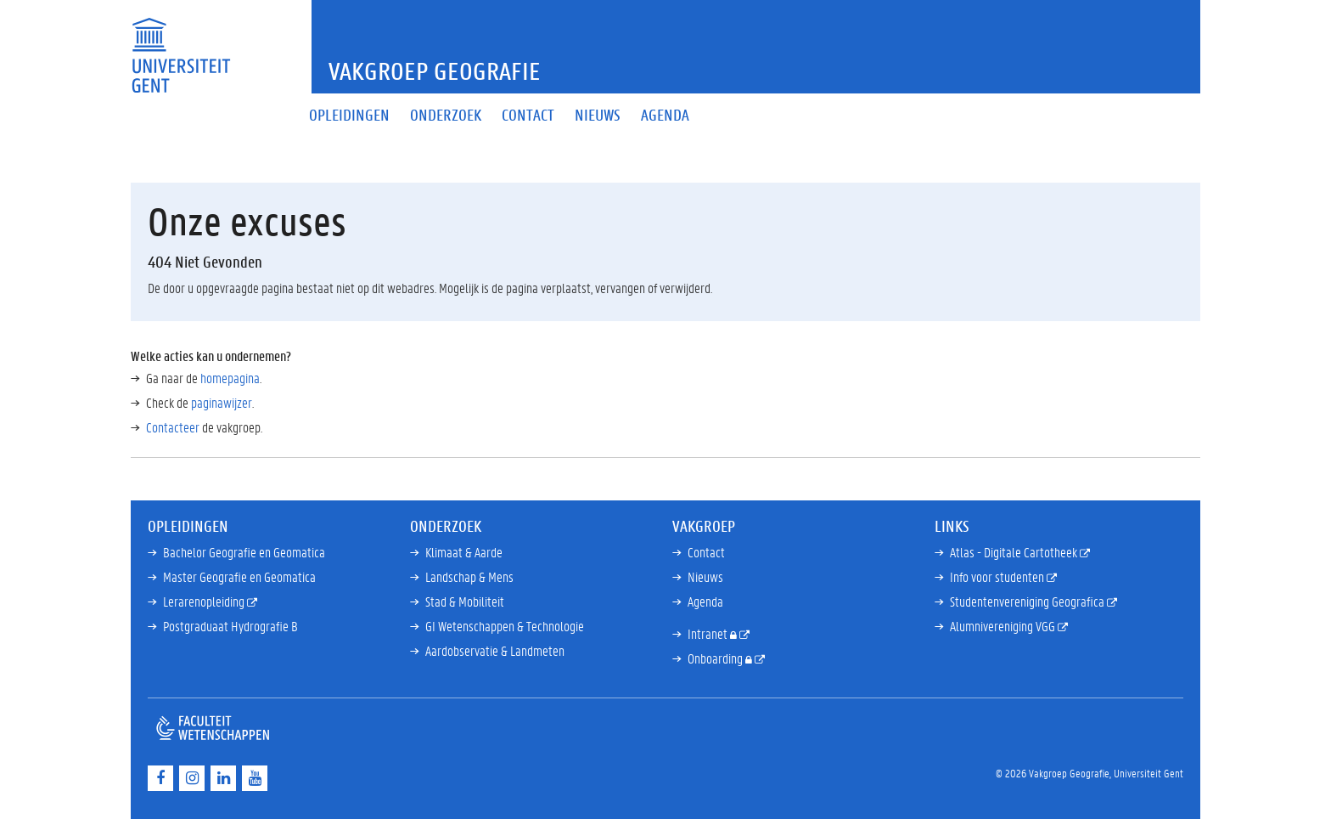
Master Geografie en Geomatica (239, 576)
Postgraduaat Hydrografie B (230, 626)
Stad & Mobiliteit (464, 601)
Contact (706, 552)
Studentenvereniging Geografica (1028, 601)
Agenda (705, 601)
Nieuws (705, 576)
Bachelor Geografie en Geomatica (244, 552)
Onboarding (716, 658)
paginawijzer (221, 402)
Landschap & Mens (469, 576)
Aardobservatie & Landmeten (494, 650)
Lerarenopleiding (205, 601)
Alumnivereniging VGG (1004, 626)
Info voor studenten (998, 576)
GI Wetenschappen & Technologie (504, 626)
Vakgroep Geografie (435, 71)
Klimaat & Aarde (464, 552)
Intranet (709, 633)
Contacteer (172, 427)
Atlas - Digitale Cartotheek (1015, 552)
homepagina (230, 378)
